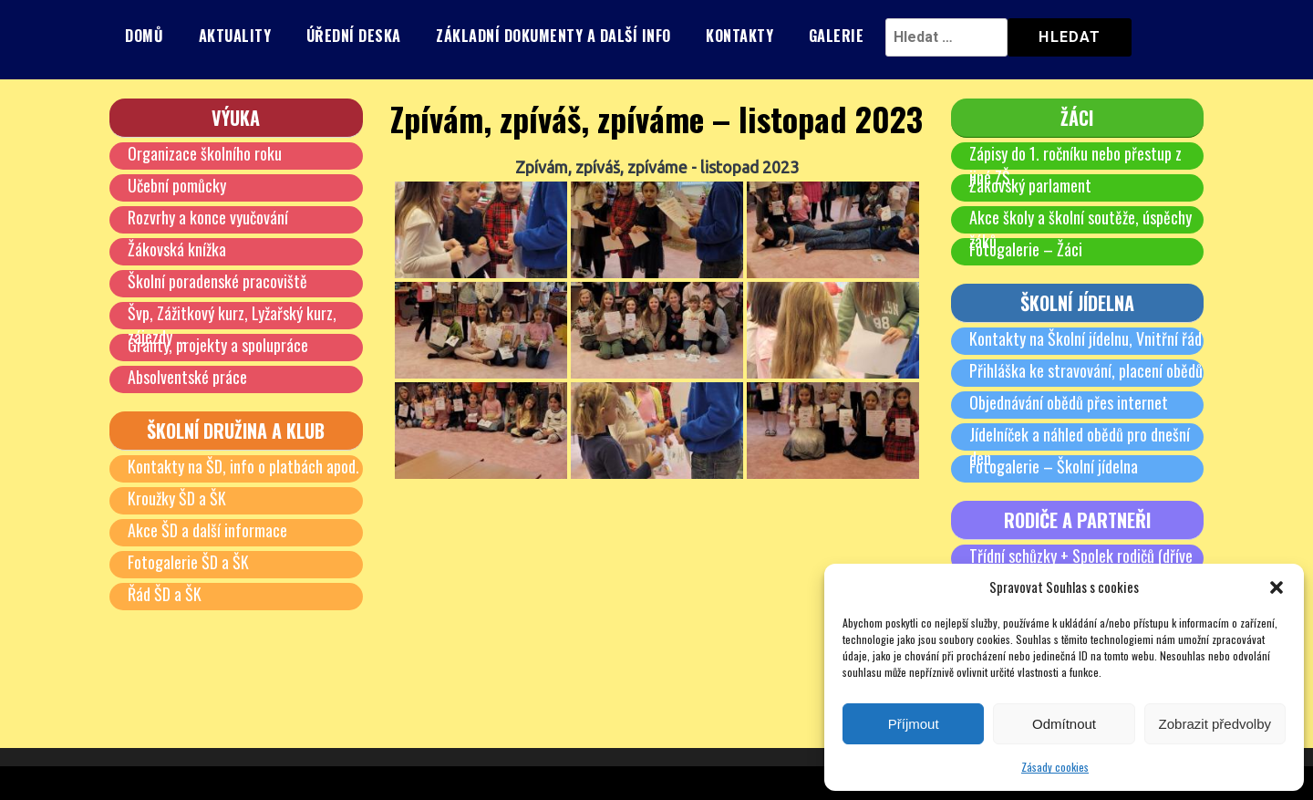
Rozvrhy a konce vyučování (208, 217)
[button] (1276, 587)
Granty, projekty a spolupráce (218, 345)
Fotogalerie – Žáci (1025, 249)
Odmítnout (1064, 724)
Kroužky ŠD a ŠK (177, 498)
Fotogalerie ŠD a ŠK (188, 562)
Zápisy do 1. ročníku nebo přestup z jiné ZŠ (1075, 165)
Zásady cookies (1055, 766)
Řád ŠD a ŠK (165, 594)
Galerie (836, 36)
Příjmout (913, 724)
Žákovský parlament (1030, 185)
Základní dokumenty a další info (553, 36)
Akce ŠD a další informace (207, 530)
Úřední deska (353, 36)
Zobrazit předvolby (1215, 724)
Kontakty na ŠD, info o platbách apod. (243, 466)
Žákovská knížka (177, 249)
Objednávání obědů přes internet (1068, 402)
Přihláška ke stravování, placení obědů (1086, 370)
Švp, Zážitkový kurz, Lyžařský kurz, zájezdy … (232, 324)
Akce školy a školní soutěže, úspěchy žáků (1080, 229)
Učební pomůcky (177, 185)
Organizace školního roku (205, 153)
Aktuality (235, 36)
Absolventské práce (187, 377)
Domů (144, 36)
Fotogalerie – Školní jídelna (1053, 466)
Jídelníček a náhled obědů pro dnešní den (1079, 446)
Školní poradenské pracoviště (217, 281)
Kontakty (739, 36)
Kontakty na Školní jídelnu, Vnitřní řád (1085, 338)
